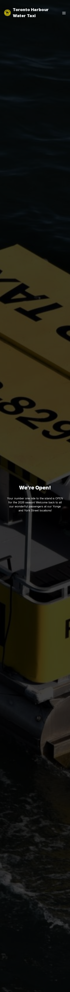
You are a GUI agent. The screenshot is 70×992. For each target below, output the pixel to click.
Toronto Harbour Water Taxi (26, 12)
